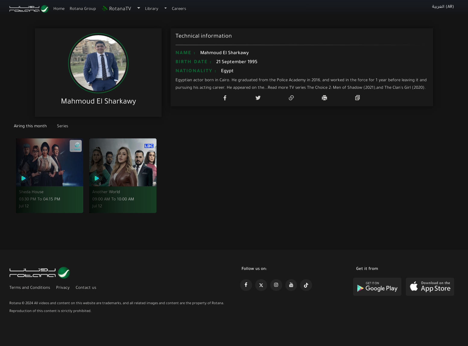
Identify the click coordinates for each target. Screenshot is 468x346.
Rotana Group (83, 9)
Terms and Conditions (29, 288)
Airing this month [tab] (31, 126)
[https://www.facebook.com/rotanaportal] (246, 285)
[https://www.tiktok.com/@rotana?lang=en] (306, 285)
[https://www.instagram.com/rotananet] (276, 285)
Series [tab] (62, 126)
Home (59, 9)
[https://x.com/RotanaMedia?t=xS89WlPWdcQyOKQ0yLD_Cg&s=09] (261, 285)
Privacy (63, 288)
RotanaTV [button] (116, 9)
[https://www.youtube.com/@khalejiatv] (291, 285)
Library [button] (151, 9)
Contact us (86, 288)
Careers (179, 9)
